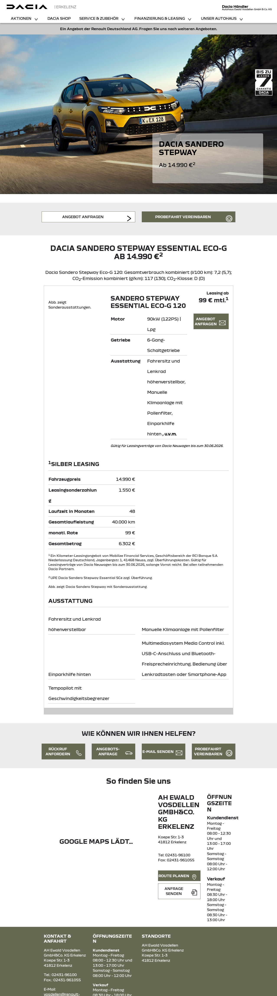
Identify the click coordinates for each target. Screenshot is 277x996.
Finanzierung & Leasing (160, 18)
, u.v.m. (170, 433)
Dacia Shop (59, 18)
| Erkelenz (65, 7)
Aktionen (21, 18)
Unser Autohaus (219, 18)
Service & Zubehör (99, 18)
